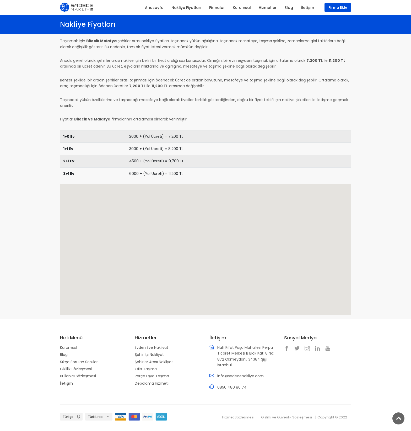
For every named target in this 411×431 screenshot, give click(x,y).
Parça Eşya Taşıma (152, 376)
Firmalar (217, 7)
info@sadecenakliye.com (240, 376)
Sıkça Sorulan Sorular (79, 361)
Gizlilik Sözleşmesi (76, 369)
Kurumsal (68, 347)
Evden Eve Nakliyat (151, 347)
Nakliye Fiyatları (186, 7)
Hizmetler (268, 7)
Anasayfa (154, 7)
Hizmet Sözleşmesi (238, 417)
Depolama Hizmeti (152, 383)
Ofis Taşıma (146, 369)
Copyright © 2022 (332, 417)
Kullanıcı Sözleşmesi (78, 376)
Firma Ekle (337, 7)
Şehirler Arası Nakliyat (154, 361)
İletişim (66, 383)
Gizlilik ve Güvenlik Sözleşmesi (286, 417)
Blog (64, 354)
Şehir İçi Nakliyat (149, 354)
